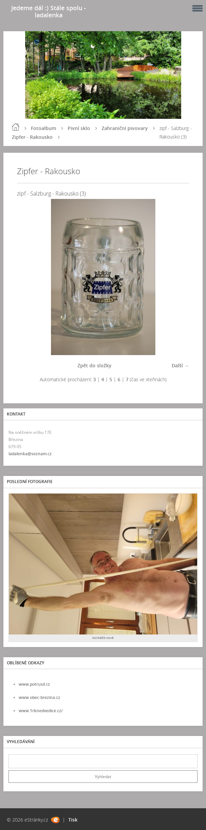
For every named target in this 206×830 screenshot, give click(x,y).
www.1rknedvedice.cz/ (41, 711)
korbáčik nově (103, 637)
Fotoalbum (43, 128)
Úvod (15, 127)
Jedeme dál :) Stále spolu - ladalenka (48, 11)
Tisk (73, 819)
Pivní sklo (79, 128)
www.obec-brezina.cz (39, 697)
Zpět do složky (94, 365)
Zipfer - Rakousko (32, 137)
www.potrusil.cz (34, 684)
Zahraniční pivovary (125, 128)
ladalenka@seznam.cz (30, 454)
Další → (180, 365)
